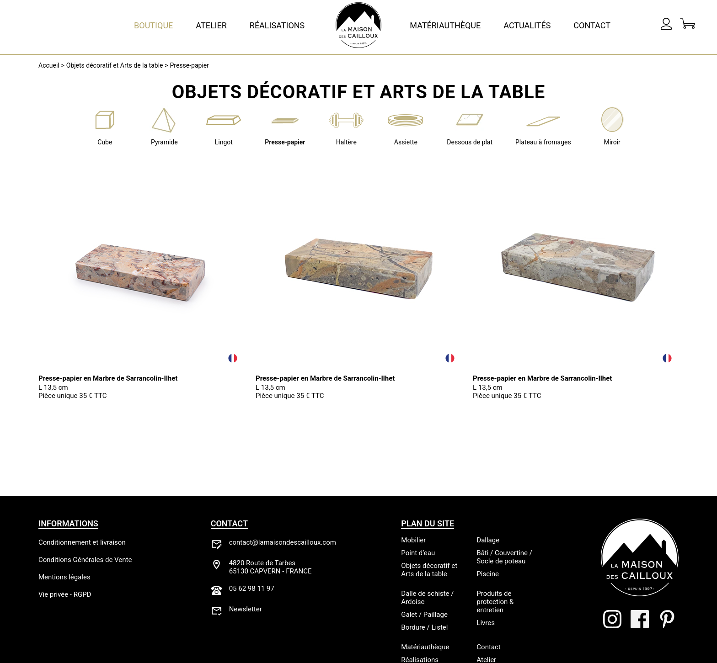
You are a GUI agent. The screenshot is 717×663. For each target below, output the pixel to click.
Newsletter (245, 609)
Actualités (527, 25)
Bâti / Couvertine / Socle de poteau (504, 557)
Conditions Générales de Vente (85, 560)
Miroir (612, 142)
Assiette (405, 142)
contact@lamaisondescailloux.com (282, 542)
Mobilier (413, 540)
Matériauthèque (445, 25)
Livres (485, 623)
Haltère (346, 142)
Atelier (211, 25)
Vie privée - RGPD (64, 594)
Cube (104, 142)
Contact (591, 25)
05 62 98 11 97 (251, 588)
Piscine (487, 574)
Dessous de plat (469, 142)
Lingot (224, 142)
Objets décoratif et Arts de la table (114, 65)
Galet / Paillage (424, 614)
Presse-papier (189, 65)
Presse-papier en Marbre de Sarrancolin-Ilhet (107, 378)
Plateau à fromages (543, 142)
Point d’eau (418, 553)
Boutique (153, 25)
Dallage (487, 540)
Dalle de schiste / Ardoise (427, 597)
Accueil (48, 65)
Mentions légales (64, 577)
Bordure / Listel (424, 627)
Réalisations (277, 25)
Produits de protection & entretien (495, 601)
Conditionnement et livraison (82, 542)
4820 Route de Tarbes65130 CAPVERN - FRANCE (270, 567)
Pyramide (164, 142)
